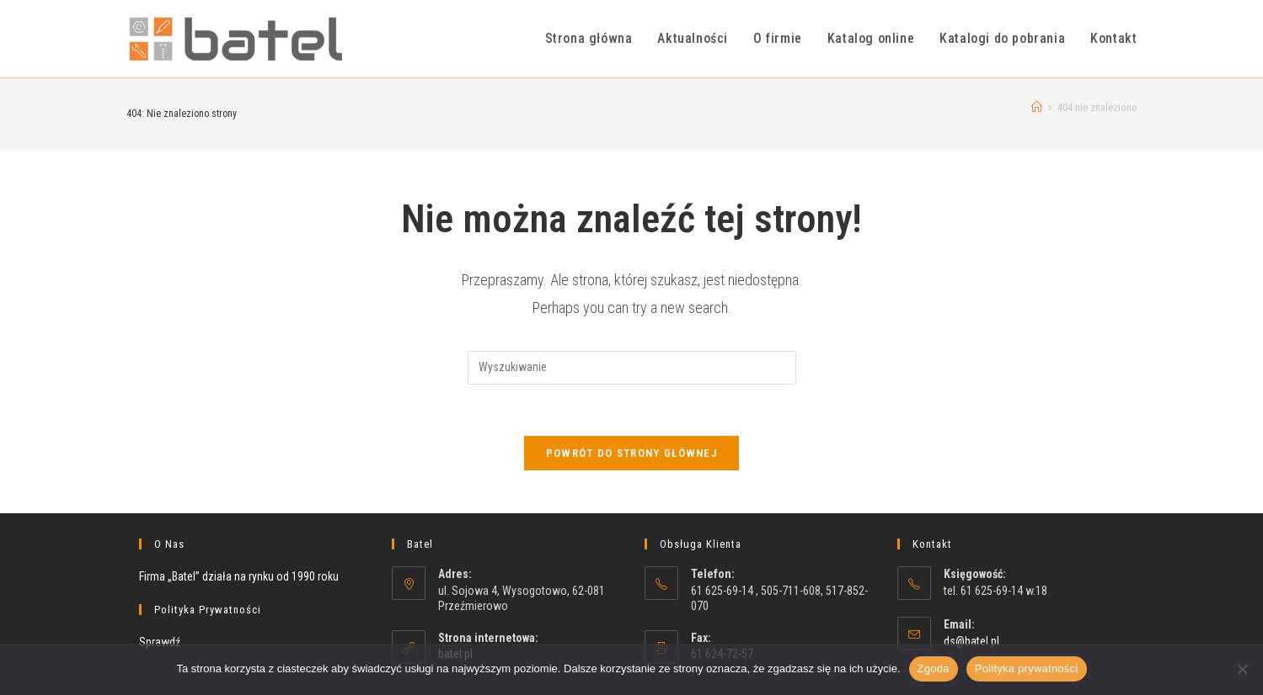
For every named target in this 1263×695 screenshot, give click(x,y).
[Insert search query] (632, 368)
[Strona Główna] (1036, 107)
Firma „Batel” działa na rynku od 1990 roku (239, 576)
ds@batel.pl (971, 641)
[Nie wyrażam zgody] (1242, 669)
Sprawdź (159, 642)
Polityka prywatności (1026, 668)
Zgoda (934, 668)
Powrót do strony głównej (631, 453)
